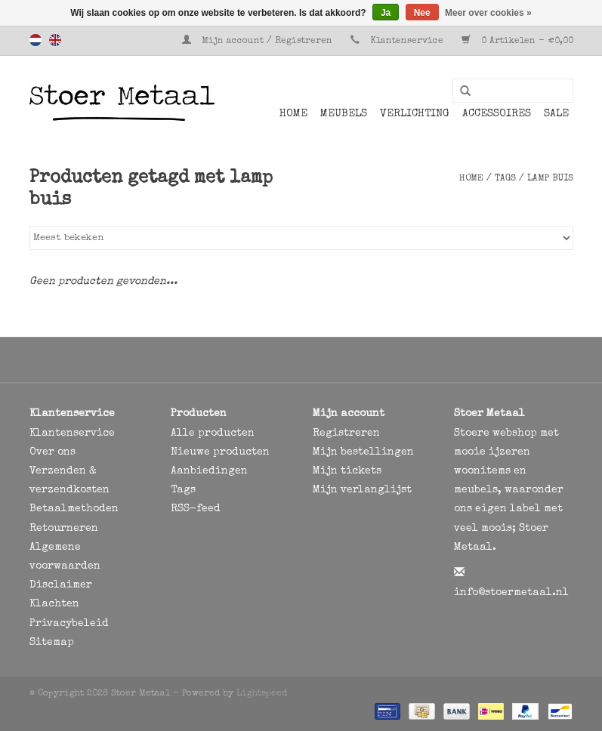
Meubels (343, 114)
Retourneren (63, 528)
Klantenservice (406, 41)
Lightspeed (261, 694)
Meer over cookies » (488, 13)
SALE (556, 114)
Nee (422, 13)
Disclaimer (60, 585)
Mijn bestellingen (363, 452)
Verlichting (414, 114)
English (55, 40)
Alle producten (213, 433)
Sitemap (51, 642)
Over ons (52, 452)
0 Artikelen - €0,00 (517, 41)
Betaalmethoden (74, 509)
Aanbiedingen (209, 471)
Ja (386, 13)
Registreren (346, 433)
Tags (505, 179)
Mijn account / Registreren (258, 41)
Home (293, 114)
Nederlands (35, 40)
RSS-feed (196, 509)
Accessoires (496, 114)
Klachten (54, 604)
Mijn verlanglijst (362, 490)
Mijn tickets (347, 471)
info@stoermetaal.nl (511, 593)
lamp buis (550, 179)
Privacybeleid (69, 623)
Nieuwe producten (220, 452)
